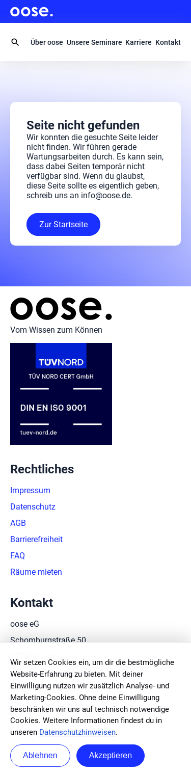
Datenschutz (33, 507)
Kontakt (168, 42)
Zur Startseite (63, 224)
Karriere (138, 42)
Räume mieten (36, 572)
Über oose (47, 42)
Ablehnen (40, 755)
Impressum (30, 490)
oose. (31, 12)
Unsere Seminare (94, 42)
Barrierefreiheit (36, 539)
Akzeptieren (110, 755)
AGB (18, 523)
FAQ (17, 555)
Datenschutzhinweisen (77, 732)
